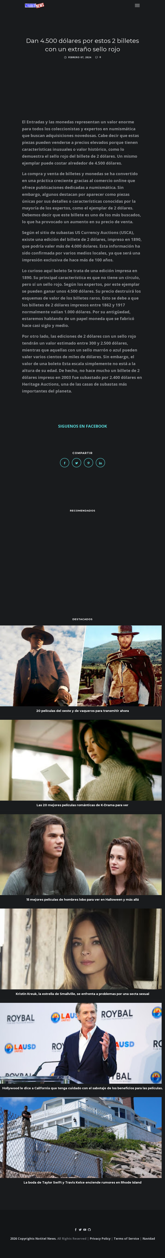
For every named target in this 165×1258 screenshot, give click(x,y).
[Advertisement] (82, 558)
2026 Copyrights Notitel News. (33, 1238)
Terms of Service (126, 1238)
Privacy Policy (100, 1238)
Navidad (148, 1238)
